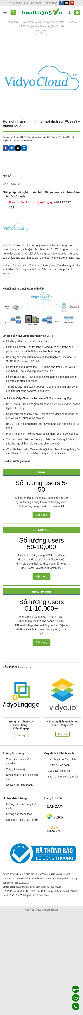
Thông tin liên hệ (15, 769)
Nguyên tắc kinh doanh (19, 784)
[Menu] (5, 12)
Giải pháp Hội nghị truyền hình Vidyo (43, 22)
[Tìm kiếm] (13, 12)
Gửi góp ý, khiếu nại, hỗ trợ (22, 819)
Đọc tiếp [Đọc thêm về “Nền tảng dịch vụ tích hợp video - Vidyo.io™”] (62, 734)
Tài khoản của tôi (18, 2)
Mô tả (7, 175)
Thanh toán (50, 2)
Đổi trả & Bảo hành (59, 764)
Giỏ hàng (36, 2)
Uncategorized (26, 140)
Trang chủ (12, 22)
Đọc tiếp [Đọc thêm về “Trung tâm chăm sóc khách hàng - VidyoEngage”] (21, 735)
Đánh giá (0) (11, 183)
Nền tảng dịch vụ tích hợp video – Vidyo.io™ (63, 723)
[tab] (41, 176)
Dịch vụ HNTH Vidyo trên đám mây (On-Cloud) (35, 137)
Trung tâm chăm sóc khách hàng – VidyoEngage (21, 725)
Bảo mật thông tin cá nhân (63, 776)
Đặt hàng (41, 514)
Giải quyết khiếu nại (59, 770)
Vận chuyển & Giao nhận (62, 759)
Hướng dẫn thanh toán (19, 814)
